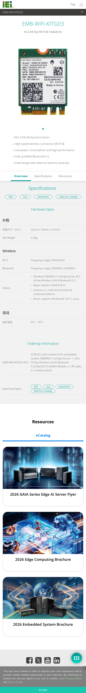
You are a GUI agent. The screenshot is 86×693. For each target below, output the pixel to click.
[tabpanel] (43, 82)
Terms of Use (15, 682)
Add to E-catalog (68, 196)
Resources (65, 176)
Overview (21, 176)
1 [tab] (43, 128)
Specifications (43, 176)
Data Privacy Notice (70, 678)
